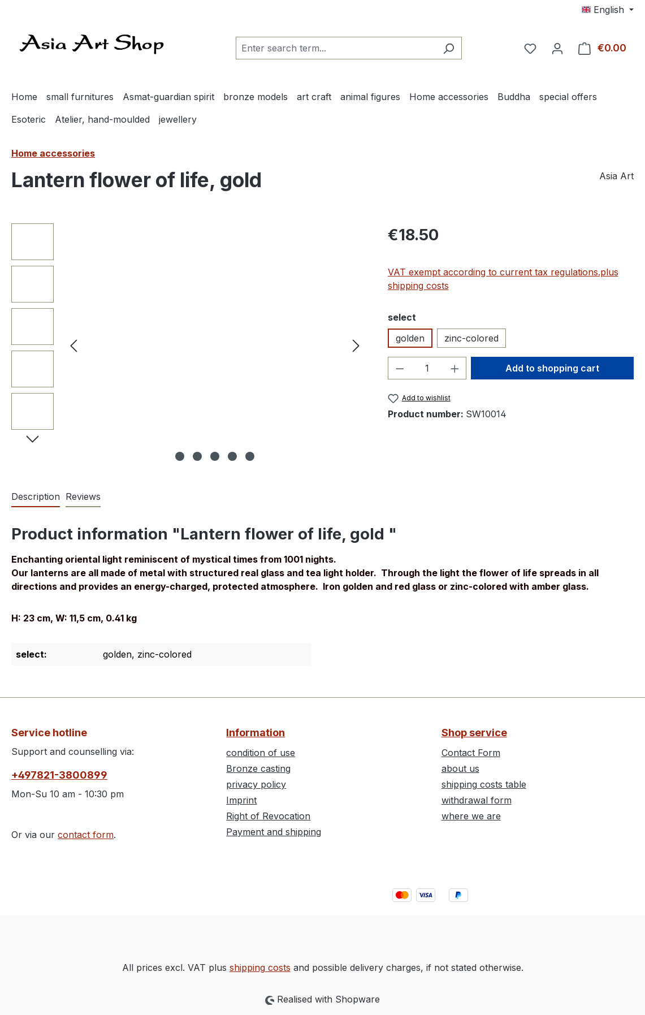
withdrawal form (476, 800)
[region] (188, 345)
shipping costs (260, 967)
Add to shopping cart (552, 368)
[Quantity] (427, 368)
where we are (471, 816)
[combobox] (336, 48)
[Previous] (73, 345)
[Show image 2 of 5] (197, 456)
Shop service (474, 732)
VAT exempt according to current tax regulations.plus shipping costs (503, 278)
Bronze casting (258, 768)
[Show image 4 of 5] (232, 456)
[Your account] (557, 48)
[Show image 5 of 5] (249, 456)
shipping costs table (483, 784)
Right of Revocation (268, 816)
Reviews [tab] (83, 496)
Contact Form (470, 752)
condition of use (260, 752)
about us (460, 768)
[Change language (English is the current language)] (608, 9)
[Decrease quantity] (400, 368)
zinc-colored (471, 338)
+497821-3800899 (59, 775)
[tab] (35, 497)
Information (255, 732)
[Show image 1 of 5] (179, 456)
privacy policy (256, 784)
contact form (86, 834)
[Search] (448, 48)
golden (410, 338)
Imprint (241, 800)
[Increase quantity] (455, 368)
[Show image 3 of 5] (214, 456)
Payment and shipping (273, 831)
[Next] (356, 345)
